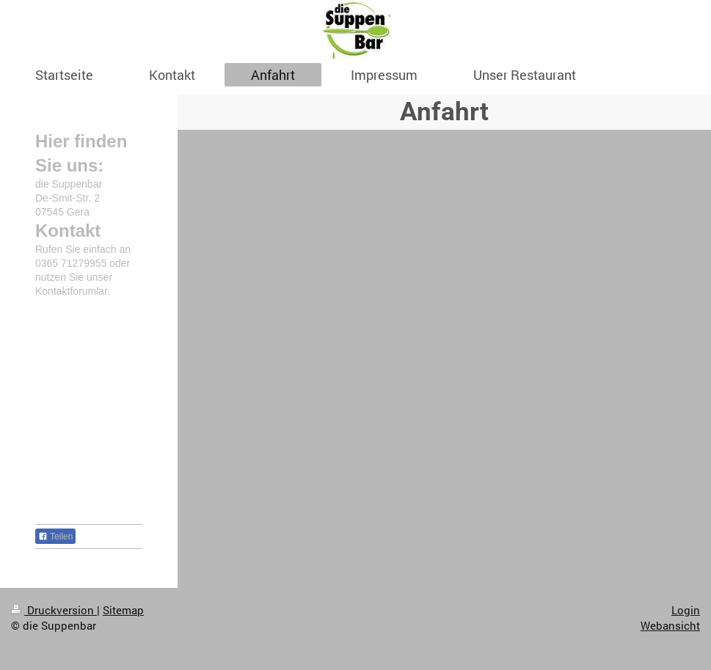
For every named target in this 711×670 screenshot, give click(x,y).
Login (685, 610)
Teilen (55, 536)
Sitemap (123, 610)
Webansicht (670, 625)
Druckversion (54, 610)
